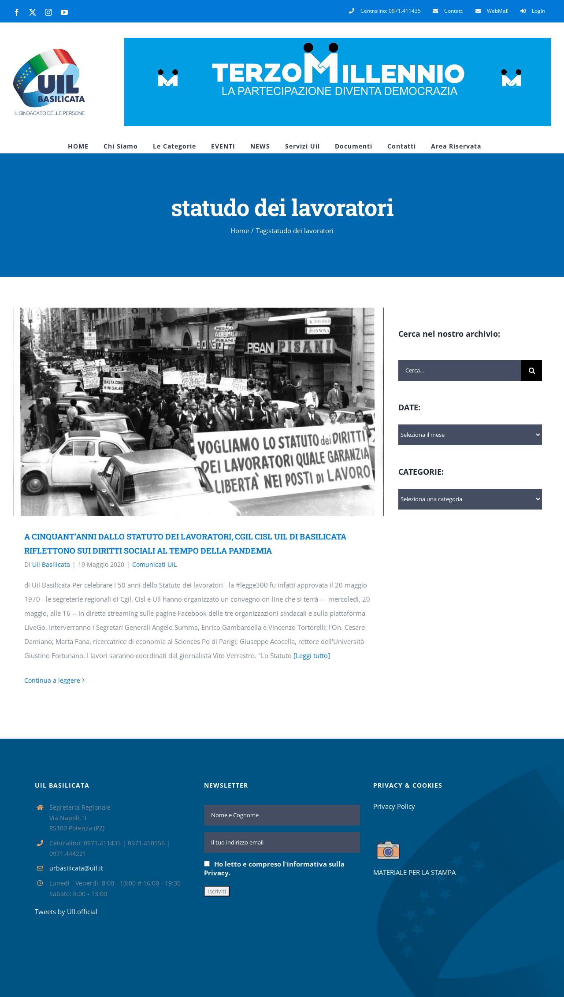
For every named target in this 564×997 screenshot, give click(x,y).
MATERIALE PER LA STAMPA (414, 872)
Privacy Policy (394, 806)
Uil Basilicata (51, 564)
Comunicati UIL (154, 564)
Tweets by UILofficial (66, 911)
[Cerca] (531, 370)
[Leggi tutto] (311, 655)
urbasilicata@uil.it (76, 868)
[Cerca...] (459, 370)
